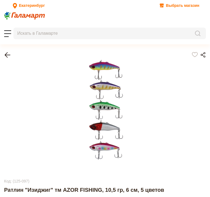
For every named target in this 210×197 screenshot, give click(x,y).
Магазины (57, 27)
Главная (20, 74)
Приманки (22, 88)
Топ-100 (37, 22)
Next (8, 181)
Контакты (76, 27)
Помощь (92, 27)
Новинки (53, 22)
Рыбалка (21, 84)
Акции (8, 22)
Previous (11, 151)
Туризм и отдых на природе (38, 79)
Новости (22, 22)
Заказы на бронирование (25, 27)
